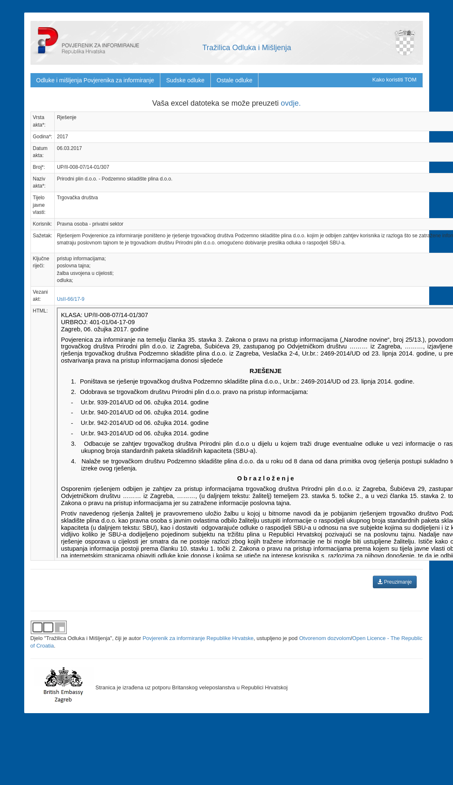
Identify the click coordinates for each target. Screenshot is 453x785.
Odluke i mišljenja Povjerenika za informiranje (95, 80)
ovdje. (291, 103)
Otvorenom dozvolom (325, 638)
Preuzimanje (394, 582)
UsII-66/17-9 (70, 299)
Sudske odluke (185, 80)
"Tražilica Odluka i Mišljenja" (78, 638)
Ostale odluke (235, 80)
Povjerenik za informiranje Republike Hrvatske (197, 638)
